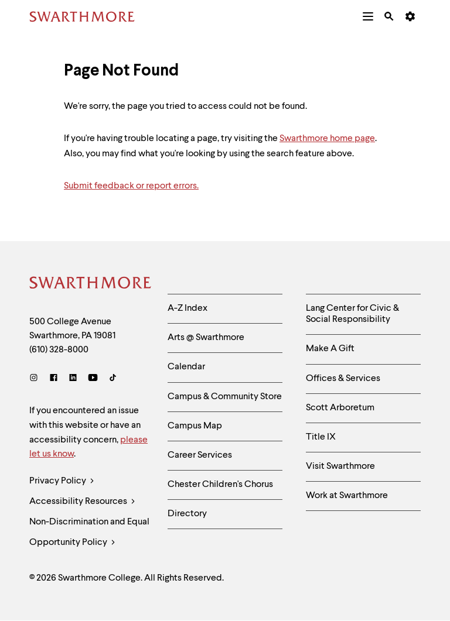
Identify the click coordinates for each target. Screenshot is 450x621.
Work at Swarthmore (347, 495)
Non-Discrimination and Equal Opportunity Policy (89, 535)
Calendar (186, 367)
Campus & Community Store (225, 397)
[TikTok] (112, 379)
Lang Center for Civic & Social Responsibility (352, 314)
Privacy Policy (61, 481)
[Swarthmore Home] (89, 284)
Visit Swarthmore (340, 466)
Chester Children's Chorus (220, 484)
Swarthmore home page (327, 138)
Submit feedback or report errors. (131, 186)
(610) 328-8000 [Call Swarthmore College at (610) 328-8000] (58, 350)
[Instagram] (36, 379)
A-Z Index (187, 308)
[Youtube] (93, 379)
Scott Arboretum (340, 408)
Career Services (200, 455)
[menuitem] (368, 16)
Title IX (321, 437)
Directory (187, 514)
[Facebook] (54, 379)
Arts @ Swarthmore (206, 337)
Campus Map (195, 426)
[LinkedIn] (72, 379)
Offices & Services (343, 378)
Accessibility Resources (82, 502)
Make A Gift (330, 349)
